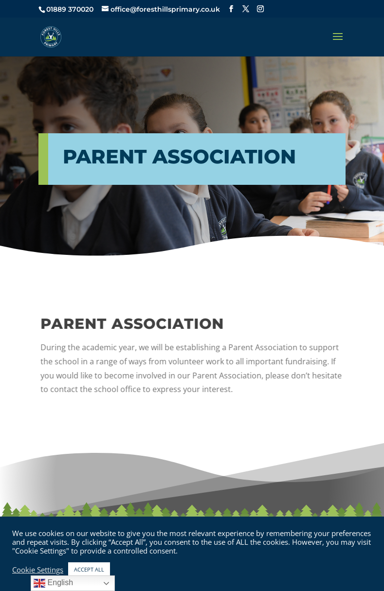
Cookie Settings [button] (37, 569)
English (53, 583)
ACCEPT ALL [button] (89, 569)
